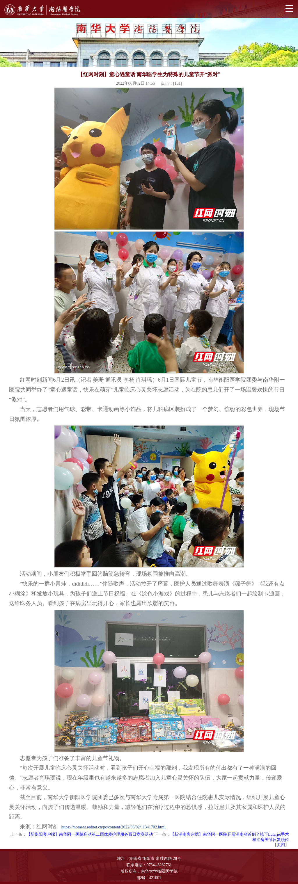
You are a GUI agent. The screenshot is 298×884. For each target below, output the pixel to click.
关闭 (281, 845)
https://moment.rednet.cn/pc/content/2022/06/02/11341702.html (113, 827)
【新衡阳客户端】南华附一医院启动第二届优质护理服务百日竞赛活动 (89, 834)
